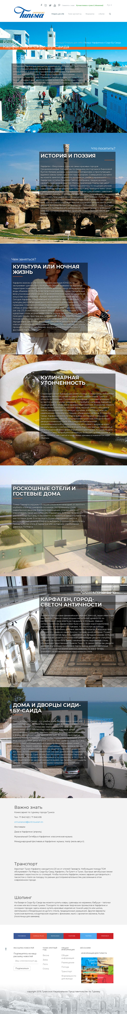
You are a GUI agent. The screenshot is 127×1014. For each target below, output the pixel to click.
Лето (45, 963)
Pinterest (105, 935)
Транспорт (66, 970)
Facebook (22, 935)
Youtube (71, 935)
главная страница (54, 41)
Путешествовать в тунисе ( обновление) (87, 6)
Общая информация (67, 955)
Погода (65, 966)
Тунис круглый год (74, 14)
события (101, 14)
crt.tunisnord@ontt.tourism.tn (28, 821)
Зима (45, 958)
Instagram (55, 935)
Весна (46, 954)
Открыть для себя (57, 14)
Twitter (88, 935)
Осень (46, 967)
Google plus (38, 935)
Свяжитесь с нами (64, 6)
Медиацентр (90, 14)
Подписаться (22, 967)
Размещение (67, 961)
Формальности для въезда (68, 976)
